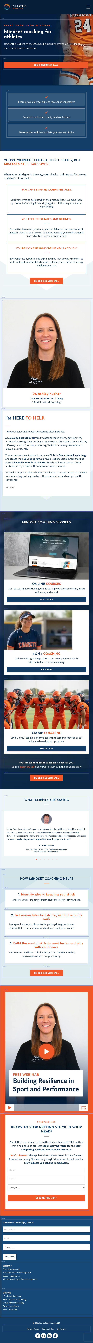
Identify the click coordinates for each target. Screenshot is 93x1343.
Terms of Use (48, 1329)
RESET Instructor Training (14, 1299)
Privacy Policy (33, 1329)
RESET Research (10, 1309)
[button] (46, 65)
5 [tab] (53, 859)
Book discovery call (11, 1269)
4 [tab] (48, 859)
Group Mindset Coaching (13, 1302)
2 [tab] (40, 859)
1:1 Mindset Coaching (12, 1296)
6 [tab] (57, 859)
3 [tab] (44, 859)
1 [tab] (36, 859)
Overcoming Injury (11, 1306)
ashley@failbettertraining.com (17, 1272)
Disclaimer (61, 1329)
